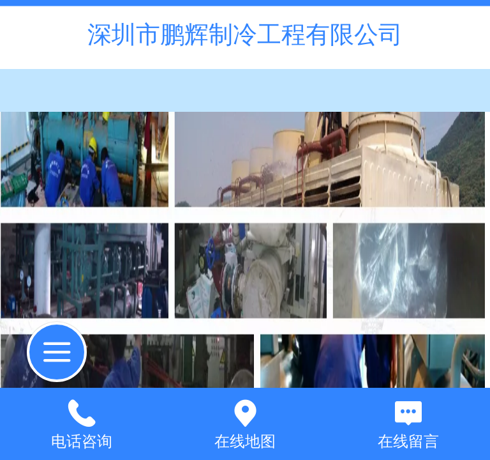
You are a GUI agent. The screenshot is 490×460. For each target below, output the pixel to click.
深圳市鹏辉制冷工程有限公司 (245, 34)
